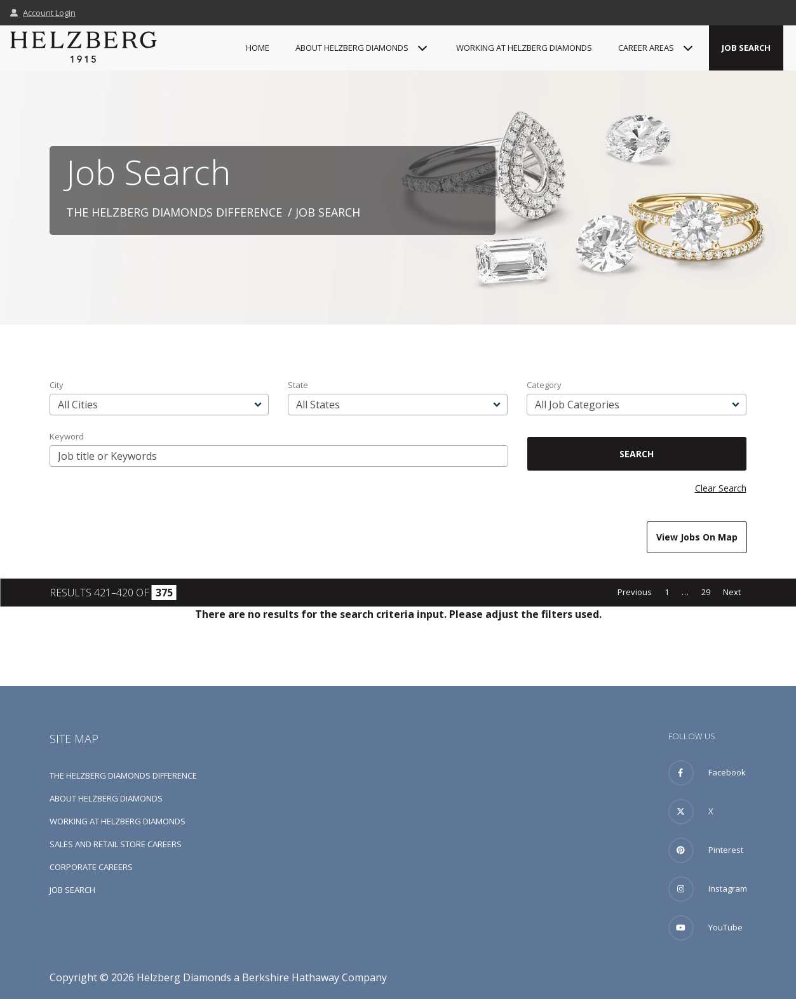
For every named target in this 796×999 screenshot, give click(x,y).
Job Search (746, 47)
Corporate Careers (91, 867)
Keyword (67, 436)
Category (544, 385)
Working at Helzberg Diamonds (524, 47)
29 (705, 592)
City (57, 385)
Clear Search (720, 488)
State (298, 385)
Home (257, 47)
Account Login (43, 12)
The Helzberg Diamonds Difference (174, 212)
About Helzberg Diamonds (106, 798)
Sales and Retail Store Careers (116, 844)
